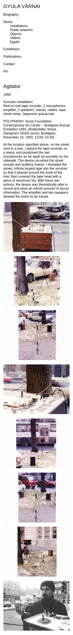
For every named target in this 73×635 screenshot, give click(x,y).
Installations (19, 26)
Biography (10, 14)
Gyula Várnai (21, 6)
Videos (15, 38)
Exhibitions (11, 49)
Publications (12, 56)
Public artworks (21, 30)
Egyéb (15, 42)
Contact (9, 64)
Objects (15, 34)
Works (8, 22)
